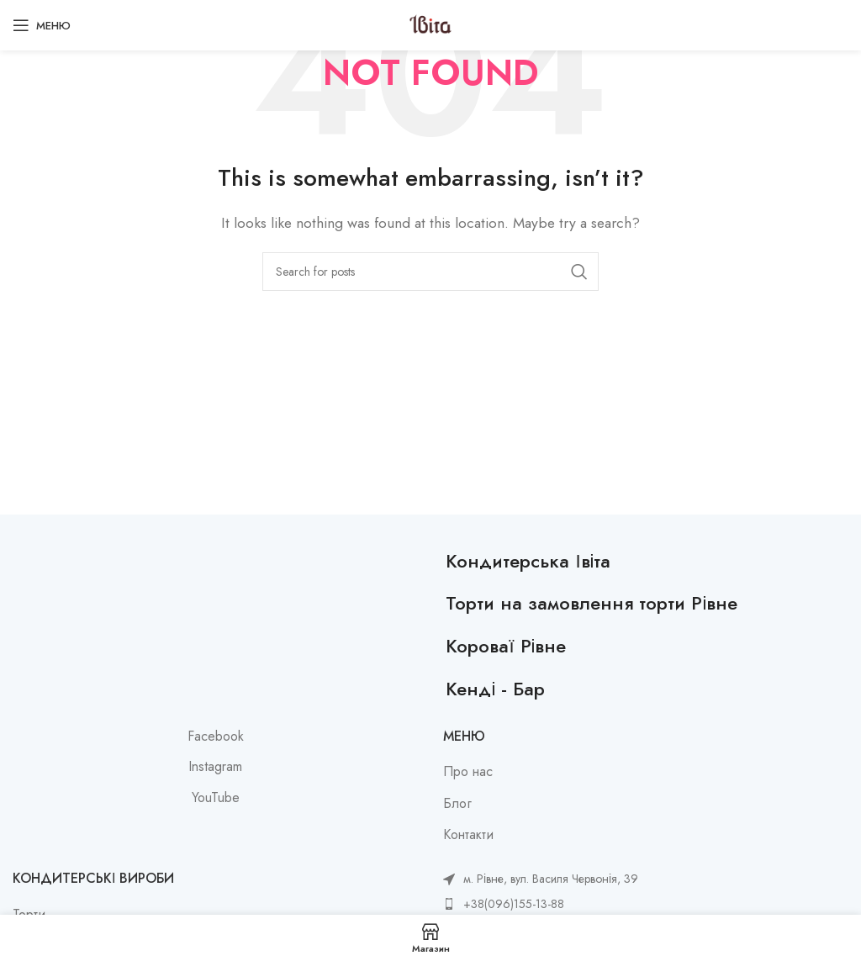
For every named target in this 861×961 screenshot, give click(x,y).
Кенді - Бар (495, 688)
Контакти (468, 835)
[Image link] (220, 558)
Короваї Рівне (506, 645)
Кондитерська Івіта (528, 560)
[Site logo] (430, 24)
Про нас (468, 772)
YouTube (216, 798)
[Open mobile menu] (41, 25)
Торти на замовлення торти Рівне (591, 602)
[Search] (430, 271)
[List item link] (540, 904)
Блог (457, 804)
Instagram (215, 767)
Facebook (216, 736)
